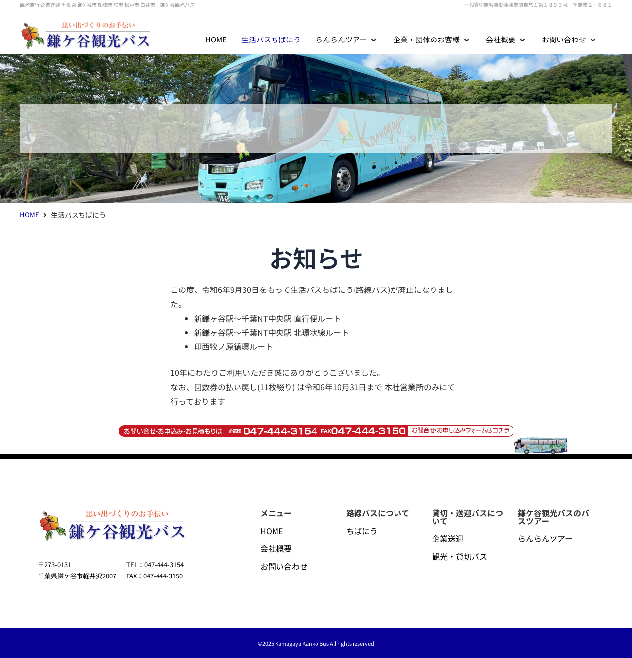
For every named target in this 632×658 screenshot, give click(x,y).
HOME (29, 214)
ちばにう (362, 530)
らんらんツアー (545, 538)
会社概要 (276, 548)
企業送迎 (448, 538)
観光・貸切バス (459, 556)
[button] (347, 39)
